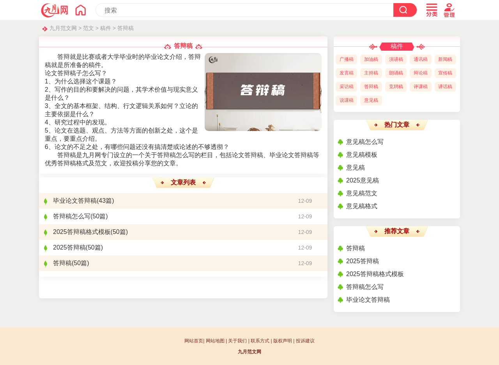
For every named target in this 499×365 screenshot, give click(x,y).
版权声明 (282, 341)
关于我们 (237, 341)
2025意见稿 (362, 180)
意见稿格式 (361, 206)
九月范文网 (63, 28)
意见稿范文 (361, 193)
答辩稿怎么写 (71, 216)
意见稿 (355, 167)
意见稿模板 (361, 154)
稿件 (105, 28)
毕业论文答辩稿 (75, 200)
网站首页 (193, 341)
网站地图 (215, 341)
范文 (88, 28)
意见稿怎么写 (365, 141)
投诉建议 (305, 341)
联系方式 (260, 341)
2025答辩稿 (69, 247)
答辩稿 (125, 28)
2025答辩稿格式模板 (82, 232)
